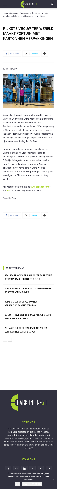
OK (17, 484)
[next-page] (10, 340)
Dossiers (14, 13)
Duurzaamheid (26, 13)
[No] (53, 479)
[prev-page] (5, 340)
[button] (5, 4)
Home (5, 13)
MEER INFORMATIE (32, 484)
